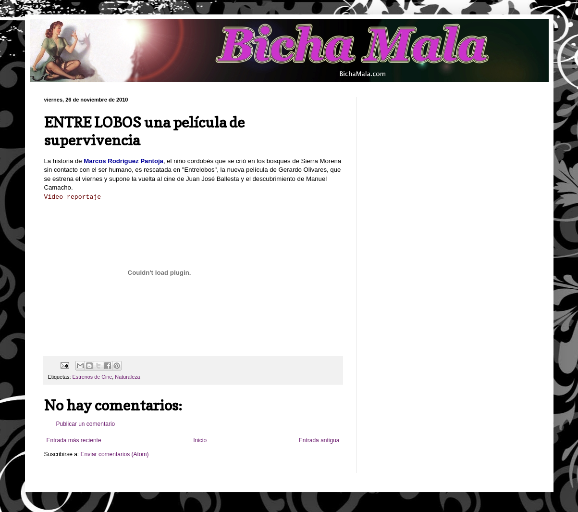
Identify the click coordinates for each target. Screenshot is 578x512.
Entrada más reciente (74, 440)
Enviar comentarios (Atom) (115, 454)
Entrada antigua (319, 440)
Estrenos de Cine (92, 377)
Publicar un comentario (85, 424)
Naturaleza (127, 377)
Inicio (200, 440)
